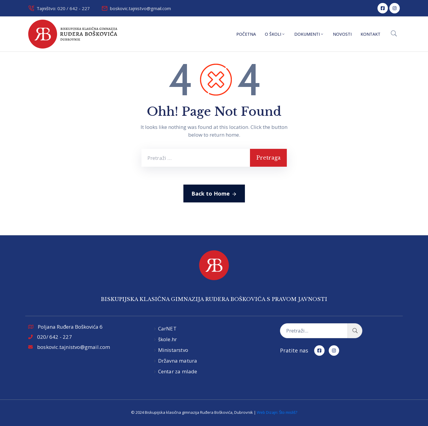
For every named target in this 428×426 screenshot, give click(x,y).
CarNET (167, 328)
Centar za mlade (177, 371)
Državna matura (177, 360)
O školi (275, 34)
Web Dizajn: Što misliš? (277, 412)
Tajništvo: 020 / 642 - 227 (63, 8)
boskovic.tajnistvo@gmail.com (140, 8)
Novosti (342, 34)
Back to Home (214, 194)
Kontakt (370, 34)
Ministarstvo (173, 350)
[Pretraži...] (314, 330)
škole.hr (167, 339)
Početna (246, 34)
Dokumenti (309, 34)
